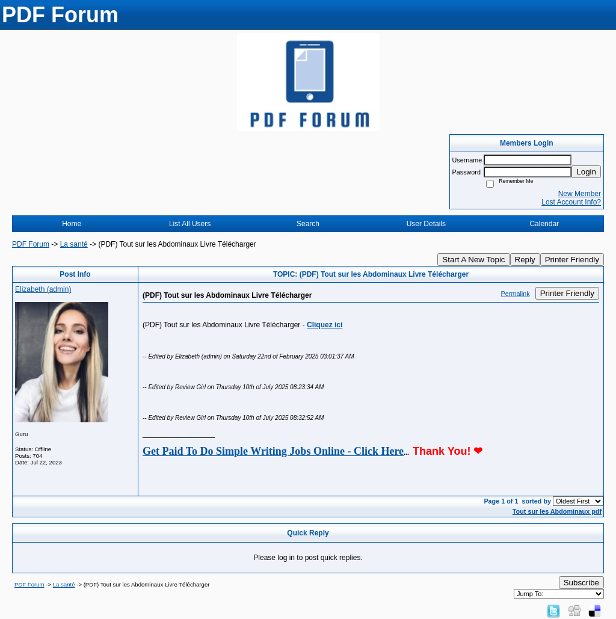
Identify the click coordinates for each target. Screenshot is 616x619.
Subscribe (581, 582)
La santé (74, 244)
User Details (426, 224)
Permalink (515, 293)
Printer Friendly (572, 259)
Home (71, 224)
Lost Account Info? (571, 202)
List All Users (190, 224)
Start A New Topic (473, 259)
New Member (579, 193)
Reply (525, 259)
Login (586, 171)
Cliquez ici (324, 325)
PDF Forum (30, 244)
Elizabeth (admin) (43, 289)
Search (308, 224)
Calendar (544, 224)
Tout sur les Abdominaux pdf (557, 511)
